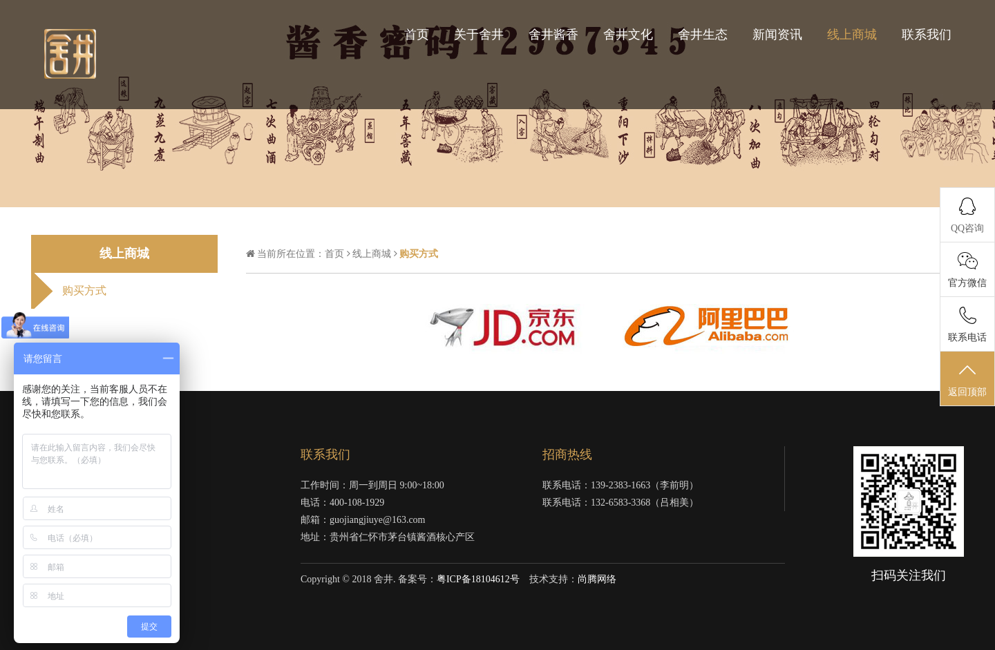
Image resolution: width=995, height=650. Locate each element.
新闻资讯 (777, 34)
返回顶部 (967, 379)
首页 (416, 34)
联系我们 (926, 34)
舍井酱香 (553, 34)
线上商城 (852, 34)
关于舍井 (479, 34)
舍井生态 (703, 34)
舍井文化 (628, 34)
